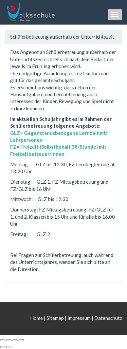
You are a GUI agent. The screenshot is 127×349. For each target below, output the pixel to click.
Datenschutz (108, 318)
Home (37, 318)
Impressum (79, 318)
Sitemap (55, 318)
